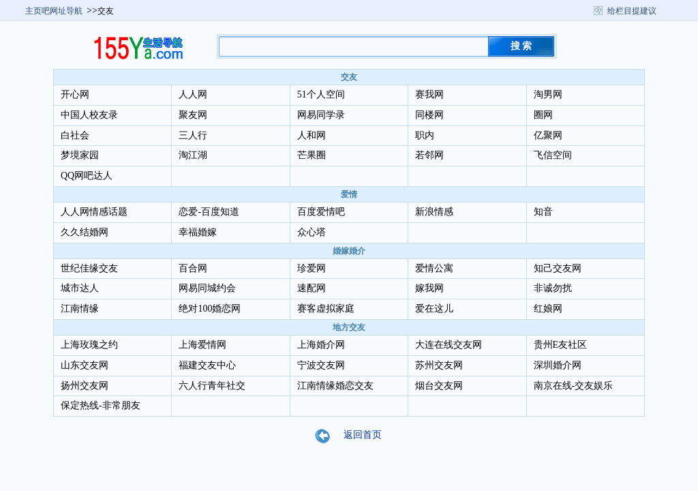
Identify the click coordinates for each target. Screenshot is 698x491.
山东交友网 (84, 365)
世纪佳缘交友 (89, 268)
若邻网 (429, 155)
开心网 (75, 94)
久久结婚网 (84, 232)
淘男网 (548, 94)
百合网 (193, 268)
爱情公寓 (434, 268)
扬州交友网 (84, 386)
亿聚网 (548, 135)
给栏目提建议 (631, 11)
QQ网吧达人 (86, 175)
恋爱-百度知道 (209, 212)
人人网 (193, 94)
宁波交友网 (321, 365)
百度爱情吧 (321, 212)
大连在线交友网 (448, 345)
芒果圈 (311, 155)
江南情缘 (80, 308)
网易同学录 (321, 115)
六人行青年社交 (212, 386)
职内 (424, 135)
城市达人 (80, 288)
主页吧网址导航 (53, 11)
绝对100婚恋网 (210, 308)
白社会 (75, 135)
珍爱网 (311, 268)
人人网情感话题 (94, 212)
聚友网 (193, 115)
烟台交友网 (439, 386)
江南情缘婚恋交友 (335, 386)
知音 (543, 212)
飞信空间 (553, 155)
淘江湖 (193, 155)
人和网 (311, 135)
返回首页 (357, 435)
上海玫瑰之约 (89, 345)
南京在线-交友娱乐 (573, 386)
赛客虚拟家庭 (325, 308)
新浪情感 (434, 212)
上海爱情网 (202, 345)
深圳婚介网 (557, 365)
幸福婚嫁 (198, 232)
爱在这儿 (434, 308)
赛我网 (429, 94)
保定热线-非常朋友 (100, 405)
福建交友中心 (207, 365)
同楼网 (429, 115)
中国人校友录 (89, 115)
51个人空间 (321, 94)
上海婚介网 (321, 345)
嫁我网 (429, 288)
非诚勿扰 (553, 288)
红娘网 (548, 308)
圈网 (543, 115)
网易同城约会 (207, 288)
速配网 (311, 288)
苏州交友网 (439, 365)
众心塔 (311, 232)
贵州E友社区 (561, 345)
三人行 (193, 135)
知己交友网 (557, 268)
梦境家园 (80, 155)
